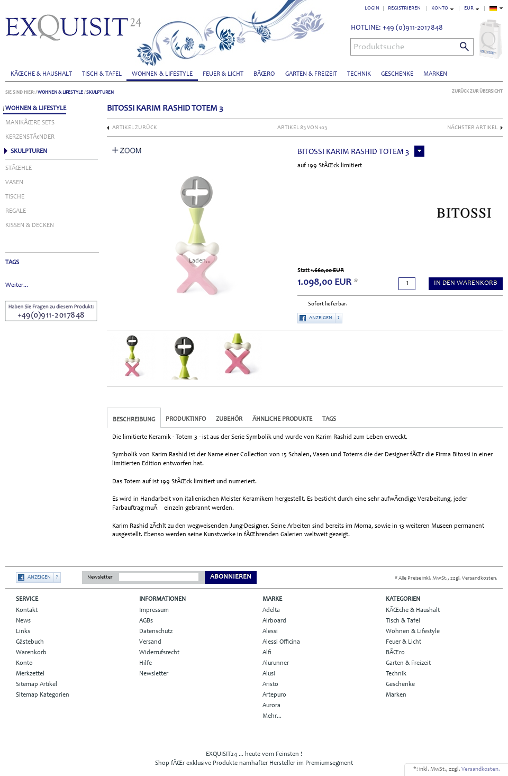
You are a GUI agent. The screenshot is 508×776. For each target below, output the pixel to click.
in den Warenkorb (465, 283)
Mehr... (272, 716)
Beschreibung (134, 420)
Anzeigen (320, 318)
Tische (14, 197)
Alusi (268, 674)
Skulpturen (100, 92)
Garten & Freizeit (311, 74)
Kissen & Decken (29, 225)
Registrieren (404, 8)
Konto (24, 663)
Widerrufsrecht (159, 652)
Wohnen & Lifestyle (162, 74)
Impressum (154, 610)
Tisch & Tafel (102, 74)
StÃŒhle (18, 168)
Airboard (274, 621)
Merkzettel (30, 674)
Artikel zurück (134, 128)
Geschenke (397, 74)
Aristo (270, 684)
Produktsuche (378, 47)
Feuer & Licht (223, 74)
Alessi (270, 631)
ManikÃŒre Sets (30, 123)
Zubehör (229, 419)
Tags (329, 419)
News (23, 621)
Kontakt (27, 610)
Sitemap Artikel (36, 684)
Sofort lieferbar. (328, 304)
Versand (150, 642)
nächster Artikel (472, 128)
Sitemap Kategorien (42, 695)
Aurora (271, 705)
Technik (359, 74)
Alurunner (275, 663)
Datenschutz (156, 631)
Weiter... (16, 285)
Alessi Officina (281, 642)
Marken (435, 74)
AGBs (146, 621)
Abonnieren (230, 577)
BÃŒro (264, 74)
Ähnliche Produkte (282, 419)
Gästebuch (30, 642)
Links (23, 631)
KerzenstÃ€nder (30, 137)
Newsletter (100, 577)
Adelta (271, 610)
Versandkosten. (480, 769)
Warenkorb (31, 652)
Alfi (266, 652)
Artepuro (274, 695)
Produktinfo (186, 419)
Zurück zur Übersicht (477, 91)
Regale (15, 211)
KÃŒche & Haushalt (41, 74)
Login (372, 8)
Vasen (14, 182)
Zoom (127, 150)
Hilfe (145, 663)
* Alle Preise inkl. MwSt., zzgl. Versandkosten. (446, 578)
